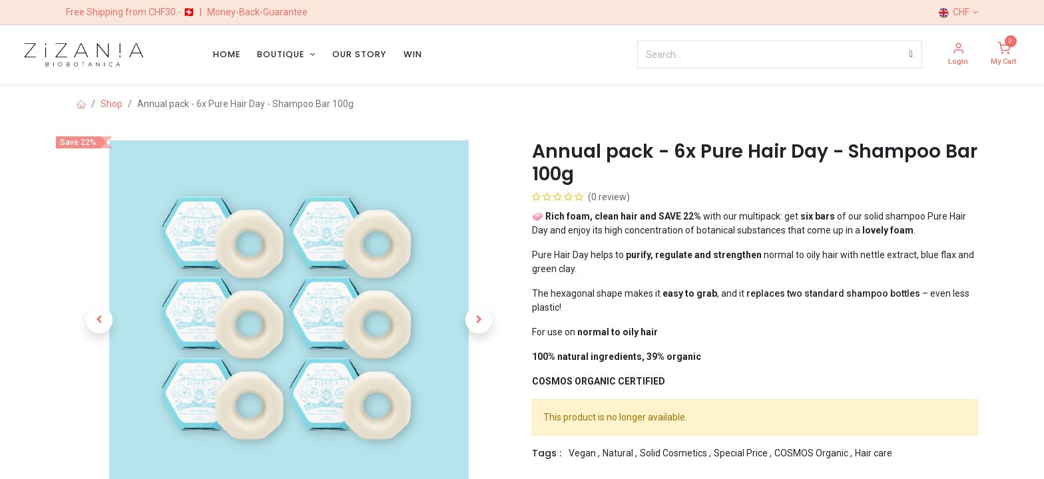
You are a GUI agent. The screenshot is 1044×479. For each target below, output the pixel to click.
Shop (112, 103)
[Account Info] (958, 55)
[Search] (911, 54)
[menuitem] (226, 54)
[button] (99, 320)
